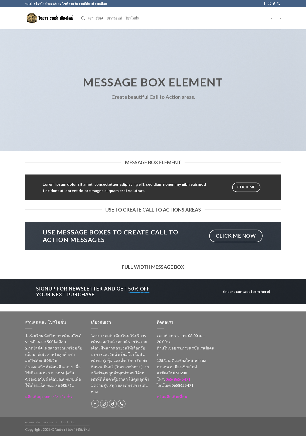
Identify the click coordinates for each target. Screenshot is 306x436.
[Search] (83, 18)
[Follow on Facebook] (264, 3)
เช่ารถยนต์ (114, 18)
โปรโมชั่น (132, 18)
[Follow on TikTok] (274, 3)
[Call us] (278, 3)
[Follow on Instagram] (269, 3)
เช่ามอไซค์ (95, 18)
